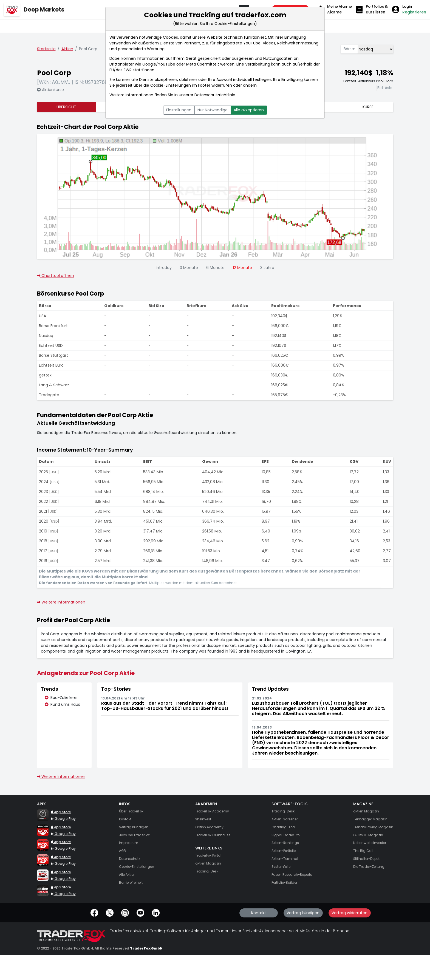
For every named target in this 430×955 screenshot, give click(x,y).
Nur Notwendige (212, 110)
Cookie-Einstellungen (170, 85)
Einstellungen (178, 110)
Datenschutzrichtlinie (214, 95)
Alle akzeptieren (249, 110)
